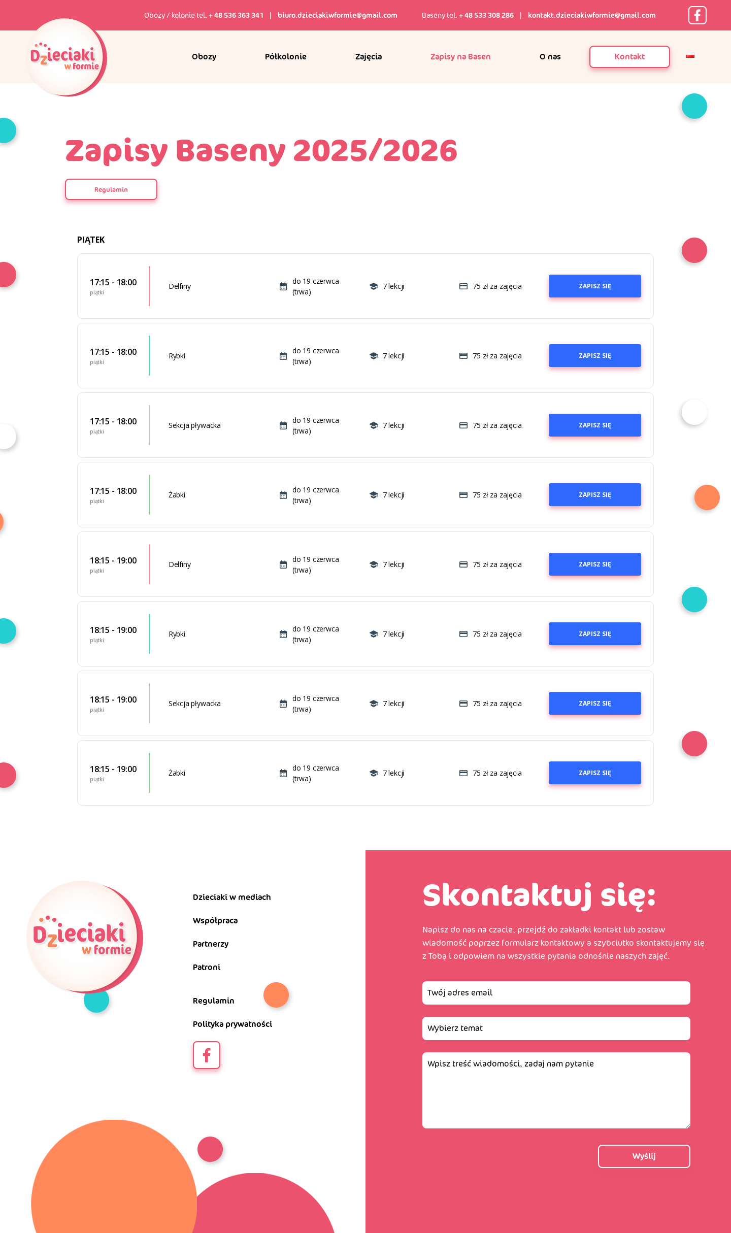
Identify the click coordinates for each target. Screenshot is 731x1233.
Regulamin (111, 189)
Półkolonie (286, 56)
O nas (550, 56)
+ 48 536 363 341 (236, 15)
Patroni (206, 967)
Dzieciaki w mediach (232, 897)
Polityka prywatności (232, 1024)
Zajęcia (368, 56)
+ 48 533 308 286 (486, 15)
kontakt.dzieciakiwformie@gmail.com (592, 15)
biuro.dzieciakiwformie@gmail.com (337, 15)
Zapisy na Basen (460, 56)
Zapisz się (595, 286)
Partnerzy (210, 944)
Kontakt (630, 56)
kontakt (607, 929)
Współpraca (215, 920)
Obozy (204, 56)
